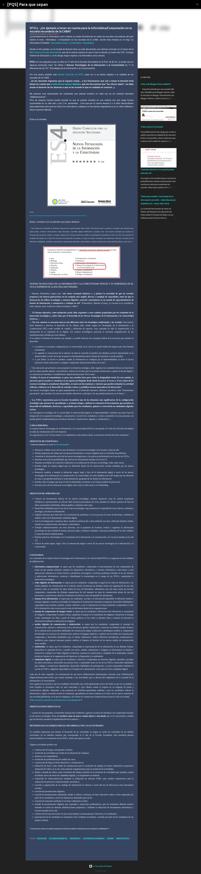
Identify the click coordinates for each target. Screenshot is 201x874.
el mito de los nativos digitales (66, 84)
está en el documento (60, 444)
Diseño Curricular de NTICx (71, 74)
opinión (110, 838)
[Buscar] (51, 4)
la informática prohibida (93, 838)
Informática (75, 838)
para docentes (122, 838)
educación (41, 838)
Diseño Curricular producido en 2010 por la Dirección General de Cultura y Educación (52, 215)
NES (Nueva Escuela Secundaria (45, 52)
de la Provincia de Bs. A (80, 215)
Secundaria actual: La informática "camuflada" (72, 43)
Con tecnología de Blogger (100, 866)
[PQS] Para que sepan (27, 4)
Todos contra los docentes (152, 127)
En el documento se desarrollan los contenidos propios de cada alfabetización (56, 700)
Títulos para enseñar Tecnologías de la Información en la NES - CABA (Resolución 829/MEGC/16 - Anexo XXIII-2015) (158, 200)
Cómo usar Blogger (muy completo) (155, 84)
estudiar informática (58, 838)
